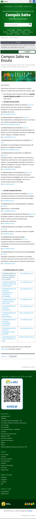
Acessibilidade (8, 6)
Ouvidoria (17, 34)
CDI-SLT (29, 194)
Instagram (4, 479)
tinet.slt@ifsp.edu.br (26, 328)
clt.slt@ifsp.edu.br (8, 234)
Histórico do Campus (7, 440)
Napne (3, 442)
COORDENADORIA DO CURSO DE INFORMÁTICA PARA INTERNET (9, 331)
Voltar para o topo (28, 367)
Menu (27, 52)
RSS (2, 484)
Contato (19, 30)
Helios (21, 45)
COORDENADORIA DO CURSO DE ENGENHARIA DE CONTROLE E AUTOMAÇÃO (9, 292)
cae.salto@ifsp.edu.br (9, 114)
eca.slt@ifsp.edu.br (26, 289)
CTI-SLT (24, 239)
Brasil (6, 1)
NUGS (2, 445)
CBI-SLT (25, 117)
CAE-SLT (30, 105)
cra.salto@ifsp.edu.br (9, 169)
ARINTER (3, 418)
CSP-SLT (28, 172)
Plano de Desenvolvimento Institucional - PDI (14, 447)
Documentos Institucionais (8, 434)
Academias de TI (5, 416)
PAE (8, 47)
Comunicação (13, 356)
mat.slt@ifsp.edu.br (26, 306)
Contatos (3, 431)
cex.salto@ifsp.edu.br (9, 137)
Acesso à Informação (7, 465)
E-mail (23, 47)
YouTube (3, 482)
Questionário (13, 47)
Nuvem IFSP (31, 45)
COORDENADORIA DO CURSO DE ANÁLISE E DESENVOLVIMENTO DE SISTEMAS (9, 276)
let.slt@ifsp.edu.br (26, 299)
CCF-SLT (3, 206)
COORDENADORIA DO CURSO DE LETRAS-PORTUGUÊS (9, 301)
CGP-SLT (32, 214)
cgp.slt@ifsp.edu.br (8, 223)
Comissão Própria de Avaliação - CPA (11, 421)
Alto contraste (18, 6)
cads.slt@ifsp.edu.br (26, 273)
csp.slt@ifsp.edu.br (8, 184)
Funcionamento (14, 32)
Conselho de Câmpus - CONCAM (10, 429)
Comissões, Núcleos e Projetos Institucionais (13, 423)
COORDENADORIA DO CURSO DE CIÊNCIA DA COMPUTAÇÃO (9, 284)
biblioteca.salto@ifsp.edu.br (11, 124)
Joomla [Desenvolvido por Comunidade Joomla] (30, 511)
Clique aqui (4, 349)
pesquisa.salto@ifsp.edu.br (11, 150)
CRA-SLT (4, 155)
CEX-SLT (25, 128)
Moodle (26, 45)
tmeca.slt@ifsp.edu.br (26, 313)
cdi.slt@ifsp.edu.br (8, 201)
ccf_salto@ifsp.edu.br (9, 211)
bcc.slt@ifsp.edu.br (26, 282)
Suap (19, 47)
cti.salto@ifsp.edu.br (8, 263)
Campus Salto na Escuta (15, 58)
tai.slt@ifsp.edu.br (26, 320)
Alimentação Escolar (6, 45)
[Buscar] (30, 25)
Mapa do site (28, 6)
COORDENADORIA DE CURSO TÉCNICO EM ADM (9, 339)
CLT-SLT (3, 229)
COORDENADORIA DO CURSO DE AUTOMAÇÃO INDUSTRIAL (9, 322)
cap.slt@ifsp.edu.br (8, 249)
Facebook (4, 477)
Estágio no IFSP (5, 436)
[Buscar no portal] (16, 25)
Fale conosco (26, 34)
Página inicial (4, 37)
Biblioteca (16, 45)
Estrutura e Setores (6, 438)
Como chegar (11, 30)
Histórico (23, 32)
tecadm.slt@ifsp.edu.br (26, 337)
